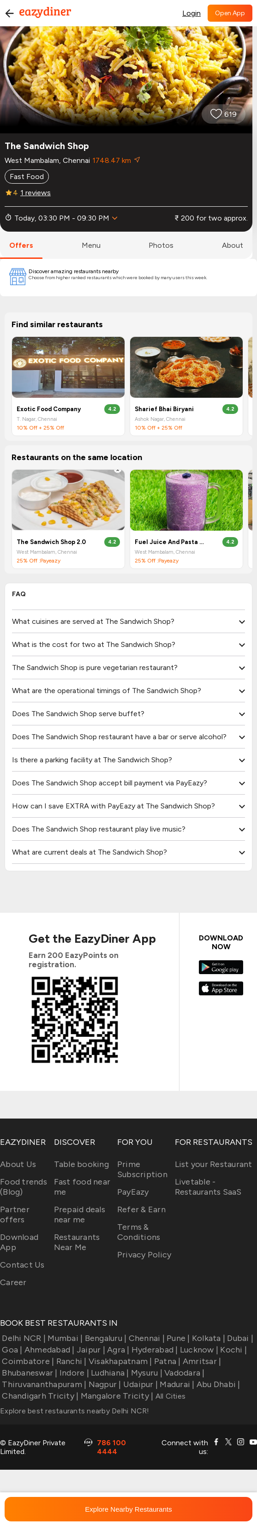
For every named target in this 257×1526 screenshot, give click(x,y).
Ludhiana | (109, 1373)
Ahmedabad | (49, 1350)
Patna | (166, 1361)
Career (13, 1282)
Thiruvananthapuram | (43, 1384)
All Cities (169, 1396)
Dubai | (239, 1338)
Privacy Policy (144, 1255)
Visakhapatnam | (119, 1361)
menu (91, 245)
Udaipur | (139, 1384)
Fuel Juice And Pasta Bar (171, 542)
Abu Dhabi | (217, 1384)
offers (21, 245)
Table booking (81, 1164)
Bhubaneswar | (29, 1373)
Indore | (73, 1373)
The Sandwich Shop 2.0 (51, 542)
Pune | (177, 1338)
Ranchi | (70, 1361)
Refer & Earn (141, 1209)
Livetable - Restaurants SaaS (208, 1187)
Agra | (117, 1350)
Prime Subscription (142, 1169)
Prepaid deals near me (79, 1214)
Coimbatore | (27, 1361)
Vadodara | (183, 1373)
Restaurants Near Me (77, 1242)
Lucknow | (198, 1350)
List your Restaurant (213, 1164)
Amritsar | (201, 1361)
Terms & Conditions (139, 1232)
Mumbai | (64, 1338)
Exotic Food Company (49, 409)
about (232, 245)
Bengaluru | (104, 1338)
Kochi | (232, 1350)
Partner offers (15, 1214)
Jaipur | (90, 1350)
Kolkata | (208, 1338)
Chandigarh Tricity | (39, 1396)
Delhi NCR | (23, 1338)
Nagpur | (103, 1384)
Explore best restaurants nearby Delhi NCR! (74, 1410)
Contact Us (22, 1265)
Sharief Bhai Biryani (164, 409)
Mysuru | (145, 1373)
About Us (18, 1164)
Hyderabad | (154, 1350)
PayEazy (133, 1192)
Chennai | (145, 1338)
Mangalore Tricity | (115, 1396)
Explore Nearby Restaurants (128, 1509)
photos (161, 245)
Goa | (11, 1350)
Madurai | (176, 1384)
